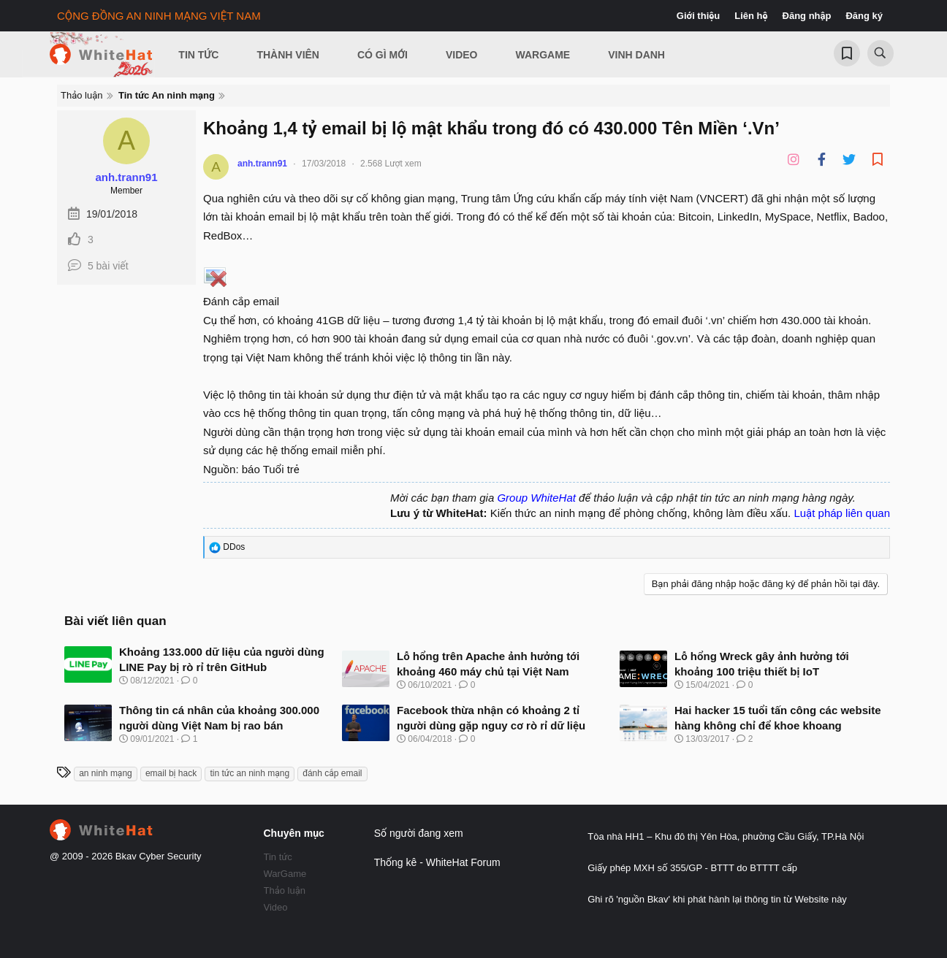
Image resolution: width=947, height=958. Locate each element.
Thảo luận (285, 890)
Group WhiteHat (536, 497)
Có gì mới (382, 55)
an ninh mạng (105, 773)
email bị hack (171, 773)
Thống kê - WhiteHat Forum (437, 862)
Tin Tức (198, 55)
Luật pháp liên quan (842, 513)
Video (462, 55)
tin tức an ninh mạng (249, 773)
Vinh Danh (636, 55)
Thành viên (287, 55)
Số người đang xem (418, 833)
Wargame (543, 55)
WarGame (285, 873)
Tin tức (278, 856)
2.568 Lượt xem (391, 163)
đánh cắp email (332, 773)
